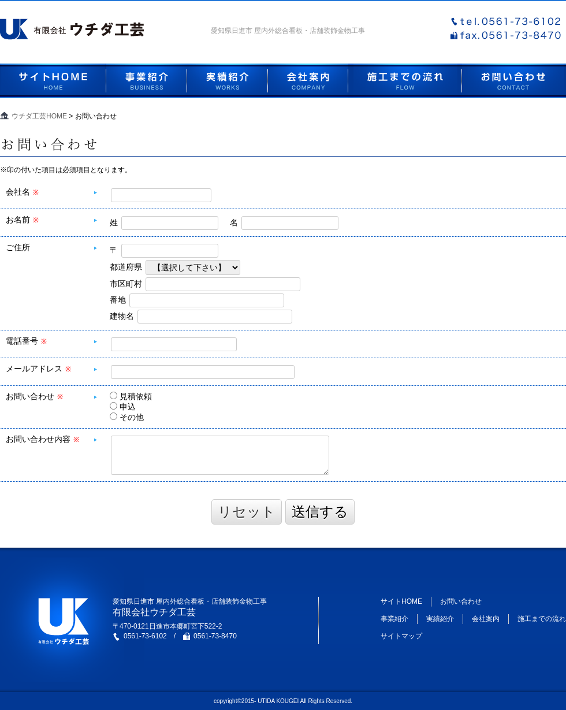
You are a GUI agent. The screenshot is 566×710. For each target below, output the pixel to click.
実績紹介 (440, 619)
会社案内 (486, 619)
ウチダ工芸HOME (39, 116)
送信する (320, 511)
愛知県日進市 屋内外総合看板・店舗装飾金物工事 (288, 31)
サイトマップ (401, 636)
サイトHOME (401, 601)
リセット (246, 511)
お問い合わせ (461, 601)
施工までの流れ (541, 619)
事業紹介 (394, 619)
